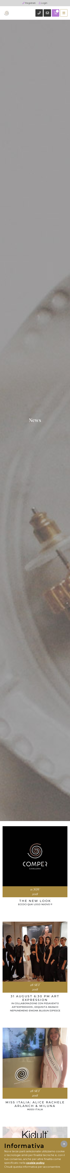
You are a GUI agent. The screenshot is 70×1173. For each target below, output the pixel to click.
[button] (64, 1144)
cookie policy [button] (35, 1162)
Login (43, 3)
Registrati (29, 3)
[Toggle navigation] (63, 13)
